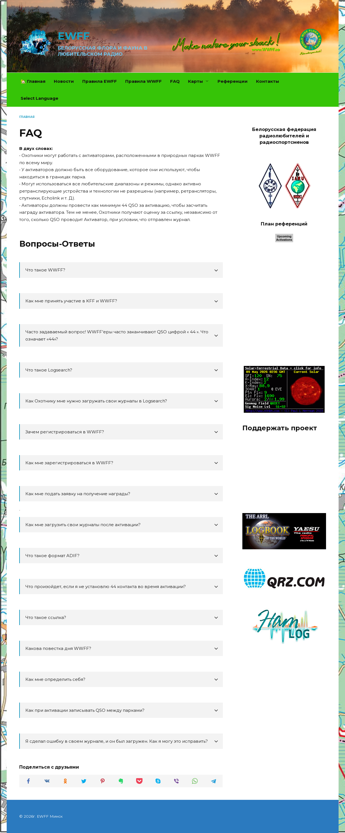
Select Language (39, 98)
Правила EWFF (99, 81)
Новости (64, 81)
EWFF (74, 36)
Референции (233, 81)
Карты (195, 81)
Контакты (267, 81)
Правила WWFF (143, 81)
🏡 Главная (33, 81)
